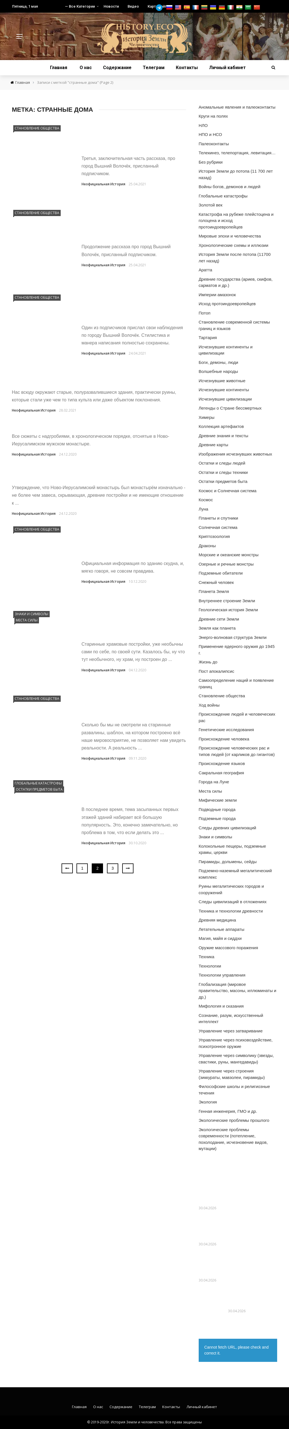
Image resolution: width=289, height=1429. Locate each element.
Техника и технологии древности (231, 911)
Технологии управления (222, 975)
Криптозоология (214, 536)
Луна (203, 509)
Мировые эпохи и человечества (230, 236)
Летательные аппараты (221, 929)
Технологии (210, 966)
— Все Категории (80, 6)
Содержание (117, 67)
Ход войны (209, 705)
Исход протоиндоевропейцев (227, 303)
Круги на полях (213, 116)
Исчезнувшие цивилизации (225, 399)
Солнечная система (218, 527)
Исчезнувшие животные (222, 380)
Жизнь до (208, 661)
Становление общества (37, 128)
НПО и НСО (210, 134)
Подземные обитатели (221, 573)
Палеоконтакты (214, 143)
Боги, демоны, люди (218, 362)
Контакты (187, 67)
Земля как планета (217, 628)
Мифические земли (218, 800)
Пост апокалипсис (216, 671)
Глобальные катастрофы (38, 783)
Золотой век (210, 205)
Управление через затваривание (231, 1030)
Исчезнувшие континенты (224, 389)
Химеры (206, 417)
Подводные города (217, 809)
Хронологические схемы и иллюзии (233, 245)
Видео (133, 6)
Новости (111, 6)
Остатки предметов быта (39, 789)
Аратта (205, 269)
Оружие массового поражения (228, 947)
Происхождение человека (224, 739)
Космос (206, 499)
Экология (208, 1102)
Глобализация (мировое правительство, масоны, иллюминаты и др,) (237, 990)
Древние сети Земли (219, 619)
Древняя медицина (217, 920)
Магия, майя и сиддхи (220, 938)
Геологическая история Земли (228, 609)
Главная (58, 67)
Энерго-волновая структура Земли (233, 637)
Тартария (208, 337)
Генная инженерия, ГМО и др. (228, 1111)
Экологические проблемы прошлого (234, 1120)
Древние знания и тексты (223, 435)
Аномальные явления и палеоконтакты (237, 107)
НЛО (203, 125)
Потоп (205, 313)
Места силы (27, 620)
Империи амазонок (217, 294)
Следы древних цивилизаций (227, 827)
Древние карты (213, 444)
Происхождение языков (222, 763)
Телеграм (154, 67)
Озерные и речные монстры (226, 564)
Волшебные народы (218, 371)
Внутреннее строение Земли (227, 600)
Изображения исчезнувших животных (235, 454)
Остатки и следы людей (222, 463)
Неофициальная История (103, 184)
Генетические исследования (226, 729)
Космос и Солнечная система (228, 490)
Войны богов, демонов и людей (229, 186)
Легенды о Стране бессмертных (230, 408)
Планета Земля (214, 591)
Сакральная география (221, 772)
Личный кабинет (227, 67)
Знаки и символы (31, 614)
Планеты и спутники (218, 518)
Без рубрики (211, 162)
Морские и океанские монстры (229, 554)
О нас (86, 67)
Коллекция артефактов (221, 426)
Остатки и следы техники (223, 472)
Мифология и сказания (221, 1006)
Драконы (207, 545)
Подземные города (217, 818)
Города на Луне (214, 781)
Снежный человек (216, 582)
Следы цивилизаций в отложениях (233, 901)
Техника (206, 956)
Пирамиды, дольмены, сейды (228, 861)
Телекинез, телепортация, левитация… (237, 152)
